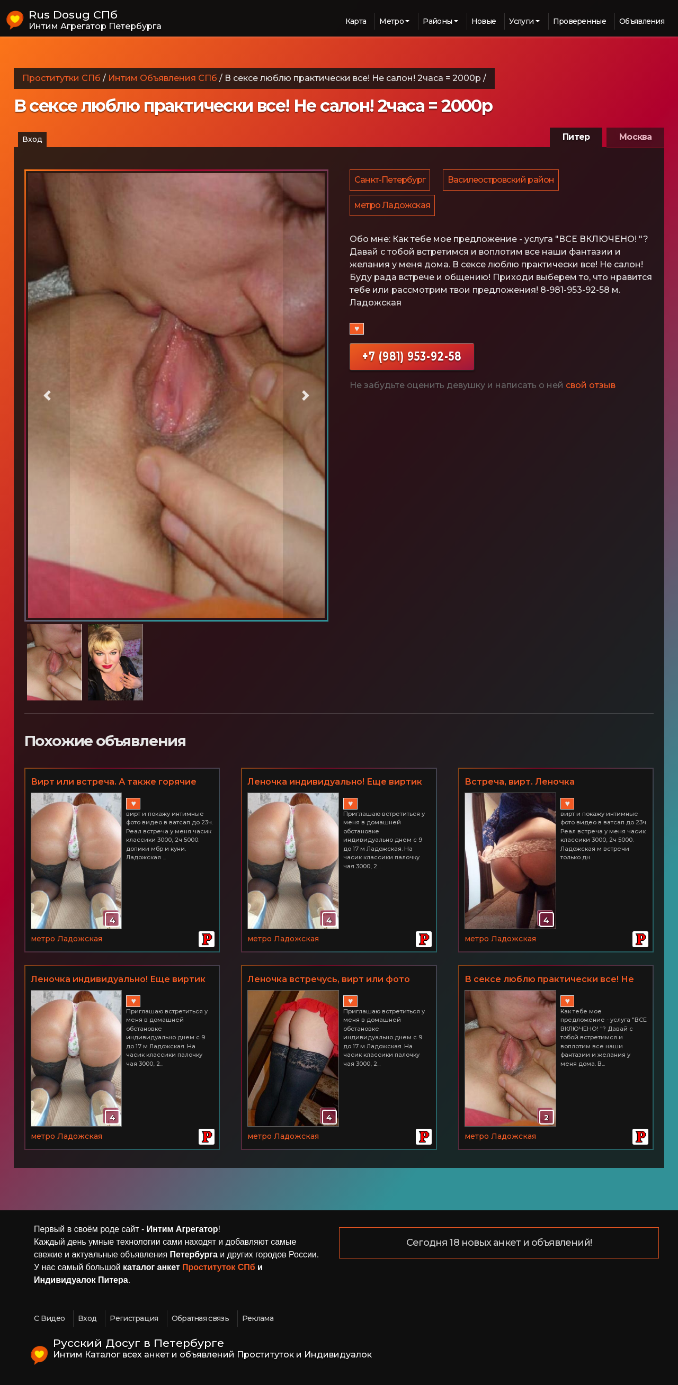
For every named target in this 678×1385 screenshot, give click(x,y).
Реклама (257, 1318)
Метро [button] (391, 21)
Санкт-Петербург (390, 181)
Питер (576, 137)
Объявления (641, 21)
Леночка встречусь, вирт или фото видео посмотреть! (328, 980)
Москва (635, 137)
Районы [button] (437, 21)
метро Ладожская (393, 208)
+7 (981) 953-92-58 (411, 360)
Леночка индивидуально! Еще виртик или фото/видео (334, 782)
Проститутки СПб (61, 78)
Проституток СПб (218, 1267)
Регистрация (134, 1318)
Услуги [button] (521, 21)
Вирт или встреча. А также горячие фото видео (114, 782)
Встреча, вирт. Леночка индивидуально (520, 782)
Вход (32, 139)
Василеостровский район (502, 181)
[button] (47, 395)
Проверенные (579, 21)
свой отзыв (590, 389)
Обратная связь (200, 1318)
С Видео (49, 1318)
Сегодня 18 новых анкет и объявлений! (499, 1243)
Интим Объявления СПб (162, 78)
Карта (356, 21)
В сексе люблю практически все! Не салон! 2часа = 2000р (549, 980)
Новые (483, 21)
